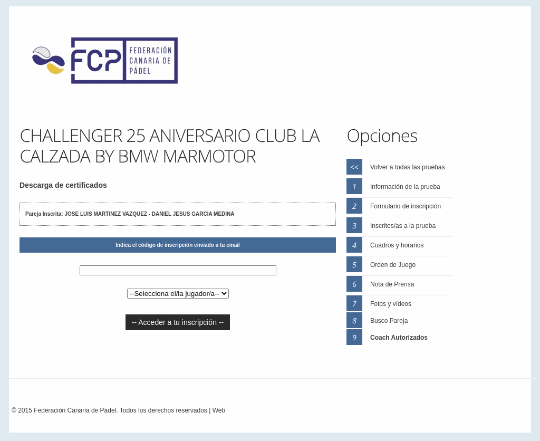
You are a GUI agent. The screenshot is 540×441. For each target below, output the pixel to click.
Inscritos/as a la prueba (403, 225)
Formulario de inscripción (405, 206)
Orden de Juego (393, 265)
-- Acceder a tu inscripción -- (178, 322)
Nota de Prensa (392, 284)
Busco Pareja (389, 320)
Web (219, 410)
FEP (110, 63)
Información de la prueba (405, 186)
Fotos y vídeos (390, 304)
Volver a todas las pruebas (407, 167)
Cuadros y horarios (396, 245)
